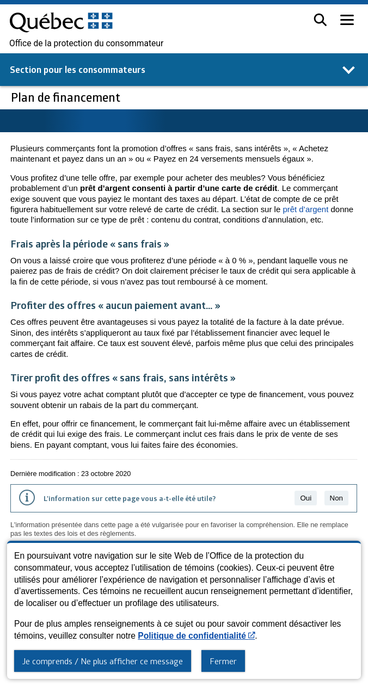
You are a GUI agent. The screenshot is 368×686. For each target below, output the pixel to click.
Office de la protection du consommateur (86, 43)
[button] (320, 20)
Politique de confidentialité (196, 635)
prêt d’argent (305, 209)
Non (336, 498)
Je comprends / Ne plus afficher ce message (102, 661)
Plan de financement (67, 97)
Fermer (223, 661)
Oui (305, 498)
